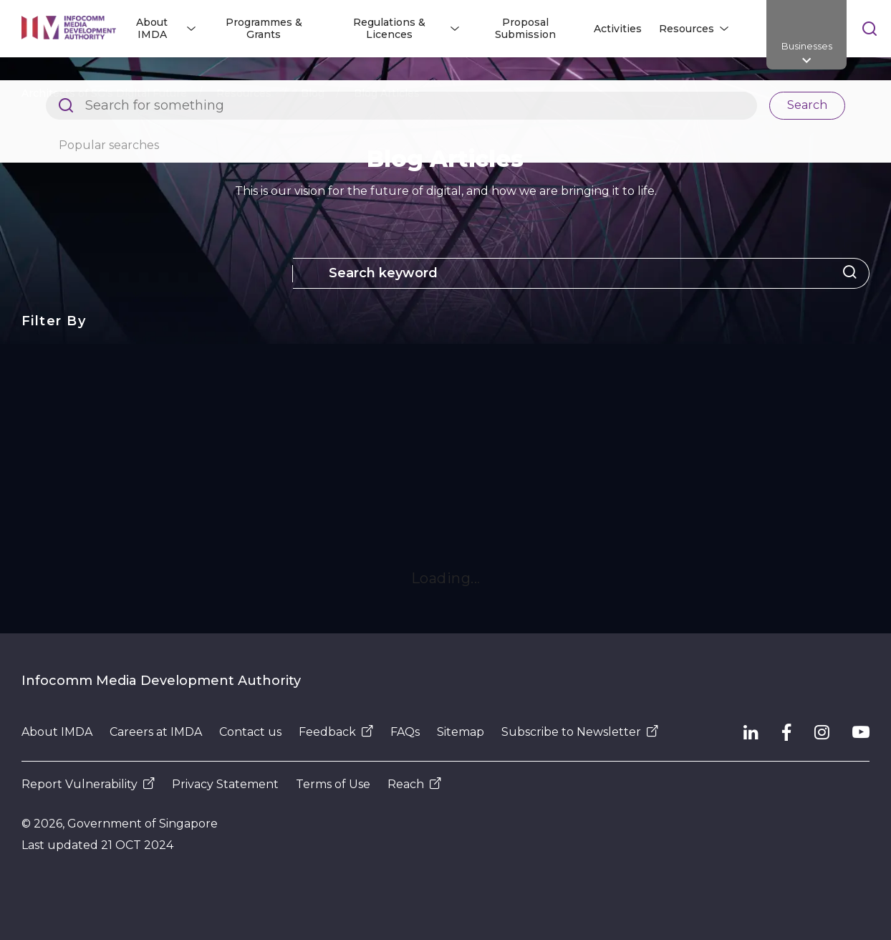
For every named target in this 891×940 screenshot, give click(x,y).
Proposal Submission (525, 28)
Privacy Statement (225, 784)
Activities (618, 28)
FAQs (405, 732)
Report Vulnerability (88, 784)
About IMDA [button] (152, 28)
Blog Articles (387, 93)
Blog (312, 93)
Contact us (250, 732)
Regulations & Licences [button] (389, 28)
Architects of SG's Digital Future (104, 93)
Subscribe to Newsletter (579, 732)
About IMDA (56, 732)
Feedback (336, 732)
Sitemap (460, 732)
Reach (414, 784)
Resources (243, 93)
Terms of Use (333, 784)
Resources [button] (686, 28)
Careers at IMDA (156, 732)
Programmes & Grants (264, 28)
